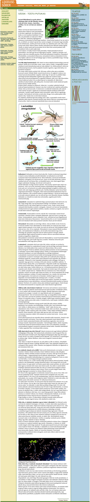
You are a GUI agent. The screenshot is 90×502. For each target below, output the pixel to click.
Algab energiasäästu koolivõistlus (78, 20)
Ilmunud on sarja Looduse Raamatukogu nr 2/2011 (79, 43)
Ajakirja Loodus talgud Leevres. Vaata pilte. (8, 64)
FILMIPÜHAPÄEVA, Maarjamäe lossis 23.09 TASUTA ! (79, 25)
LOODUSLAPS (7, 22)
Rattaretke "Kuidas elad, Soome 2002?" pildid (7, 46)
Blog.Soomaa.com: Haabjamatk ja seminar (79, 71)
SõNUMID (5, 24)
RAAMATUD (6, 15)
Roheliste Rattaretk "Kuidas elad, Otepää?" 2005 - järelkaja (8, 39)
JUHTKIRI (5, 19)
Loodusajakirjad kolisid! (80, 48)
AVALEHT (5, 11)
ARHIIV (86, 8)
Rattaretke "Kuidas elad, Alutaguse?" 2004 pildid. (8, 58)
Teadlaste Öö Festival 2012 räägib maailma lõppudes (79, 31)
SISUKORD (6, 13)
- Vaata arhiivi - (77, 50)
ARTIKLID (5, 17)
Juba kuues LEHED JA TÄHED (79, 15)
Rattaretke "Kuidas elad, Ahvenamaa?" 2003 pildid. (6, 52)
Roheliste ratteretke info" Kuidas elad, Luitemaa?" (7, 33)
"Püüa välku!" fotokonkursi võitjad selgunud (78, 37)
